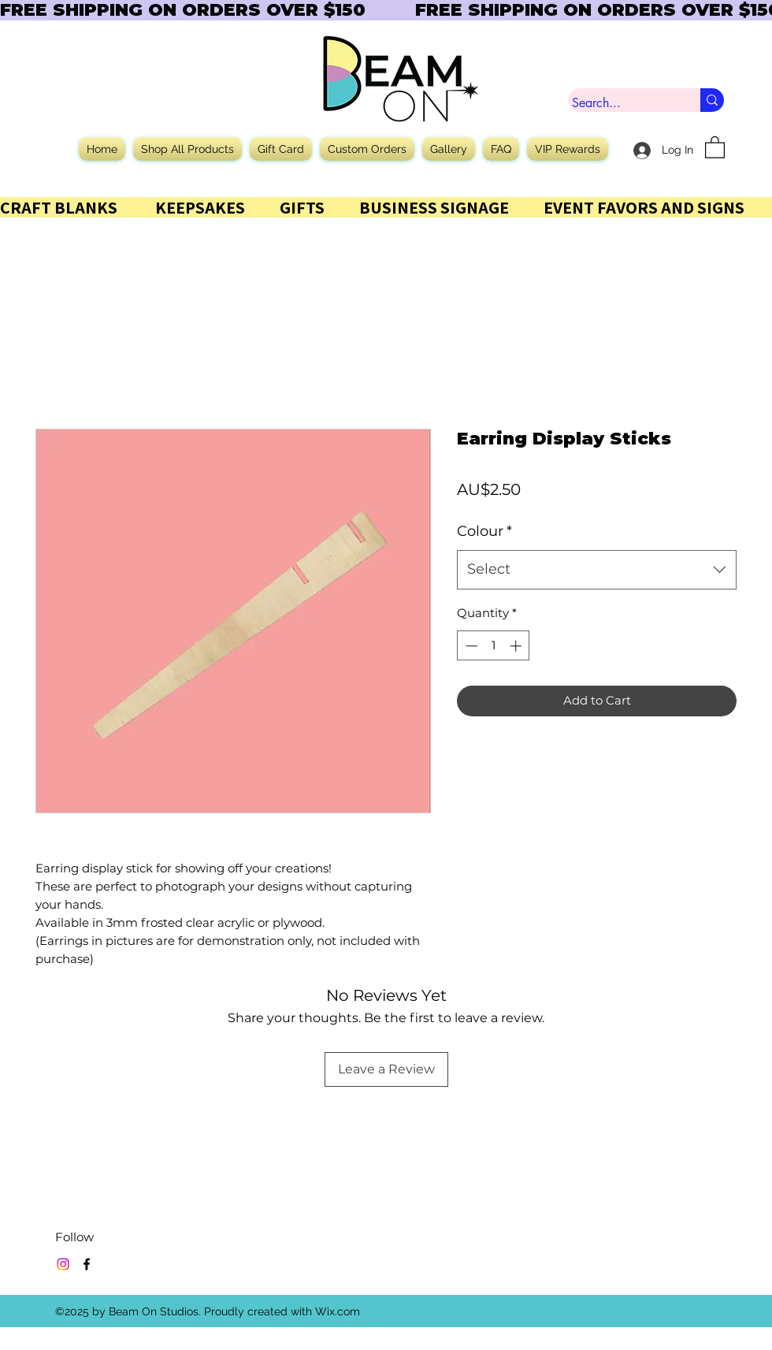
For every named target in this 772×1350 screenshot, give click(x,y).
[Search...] (619, 103)
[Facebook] (87, 1264)
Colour (484, 531)
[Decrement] (470, 645)
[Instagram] (63, 1264)
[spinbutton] (494, 645)
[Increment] (517, 645)
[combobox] (597, 569)
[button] (715, 146)
